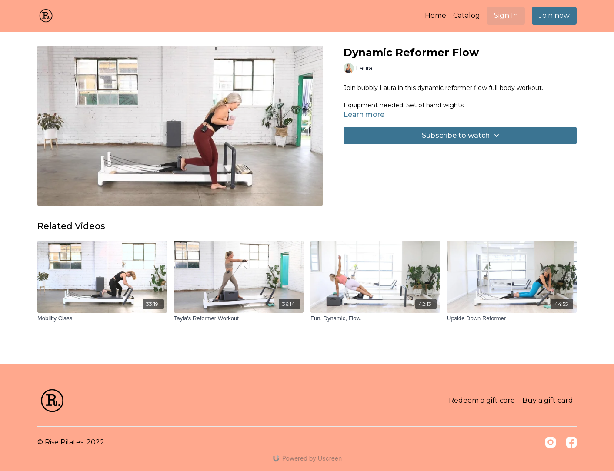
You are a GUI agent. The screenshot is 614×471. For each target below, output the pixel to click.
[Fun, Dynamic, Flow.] (375, 318)
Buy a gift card (547, 400)
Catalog (466, 15)
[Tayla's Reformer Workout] (239, 318)
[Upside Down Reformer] (512, 318)
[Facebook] (571, 442)
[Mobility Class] (102, 318)
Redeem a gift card (482, 400)
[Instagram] (550, 442)
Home (435, 15)
